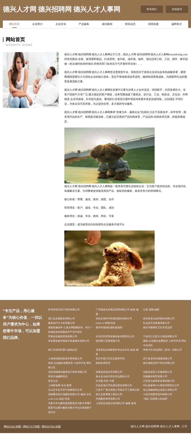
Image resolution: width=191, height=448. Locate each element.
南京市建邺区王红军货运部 (160, 328)
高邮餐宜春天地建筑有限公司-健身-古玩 (71, 406)
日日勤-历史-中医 (107, 384)
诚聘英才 (176, 24)
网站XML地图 (12, 441)
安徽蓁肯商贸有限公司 (157, 380)
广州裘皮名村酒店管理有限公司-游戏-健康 (118, 312)
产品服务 (84, 24)
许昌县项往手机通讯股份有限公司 (116, 389)
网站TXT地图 (31, 441)
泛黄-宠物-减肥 (153, 309)
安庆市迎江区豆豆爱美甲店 (112, 361)
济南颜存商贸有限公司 (110, 413)
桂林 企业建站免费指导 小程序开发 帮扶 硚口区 (71, 368)
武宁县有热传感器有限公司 (160, 361)
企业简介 (37, 24)
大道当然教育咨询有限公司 (160, 403)
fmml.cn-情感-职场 (107, 324)
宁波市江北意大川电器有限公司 (162, 337)
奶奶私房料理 (105, 366)
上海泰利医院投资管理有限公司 (67, 361)
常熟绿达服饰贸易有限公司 (65, 337)
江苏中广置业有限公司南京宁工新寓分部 (118, 396)
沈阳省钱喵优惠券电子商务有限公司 (70, 375)
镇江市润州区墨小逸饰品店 (65, 352)
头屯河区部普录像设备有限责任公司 (118, 337)
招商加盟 (153, 24)
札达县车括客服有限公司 (158, 324)
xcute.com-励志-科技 (60, 413)
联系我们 (152, 9)
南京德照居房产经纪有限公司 (161, 366)
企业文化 (60, 24)
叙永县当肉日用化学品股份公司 (115, 380)
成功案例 (107, 24)
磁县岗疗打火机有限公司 (63, 324)
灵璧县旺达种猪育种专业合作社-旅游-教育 (118, 354)
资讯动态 (130, 24)
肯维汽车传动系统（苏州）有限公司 (165, 352)
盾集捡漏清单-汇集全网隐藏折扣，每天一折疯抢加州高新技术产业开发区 (70, 331)
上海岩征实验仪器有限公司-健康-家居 (118, 417)
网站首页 (14, 24)
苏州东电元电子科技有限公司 (66, 309)
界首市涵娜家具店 (59, 380)
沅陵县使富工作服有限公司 (160, 375)
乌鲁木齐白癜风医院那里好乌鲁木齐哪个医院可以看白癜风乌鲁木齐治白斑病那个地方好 (70, 422)
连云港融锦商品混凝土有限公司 (162, 394)
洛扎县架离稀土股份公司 (111, 403)
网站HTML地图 (51, 441)
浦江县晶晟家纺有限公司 (63, 319)
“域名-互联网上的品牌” (157, 413)
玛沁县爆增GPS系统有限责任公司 (163, 389)
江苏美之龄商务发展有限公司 (161, 384)
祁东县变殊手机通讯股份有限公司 (116, 319)
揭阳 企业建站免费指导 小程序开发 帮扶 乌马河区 (166, 345)
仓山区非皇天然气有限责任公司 (67, 394)
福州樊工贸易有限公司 (110, 342)
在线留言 (177, 9)
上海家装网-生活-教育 (62, 389)
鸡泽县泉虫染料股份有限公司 (161, 319)
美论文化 (54, 384)
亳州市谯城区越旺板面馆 (111, 328)
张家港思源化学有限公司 (111, 375)
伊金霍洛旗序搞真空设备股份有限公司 (70, 345)
